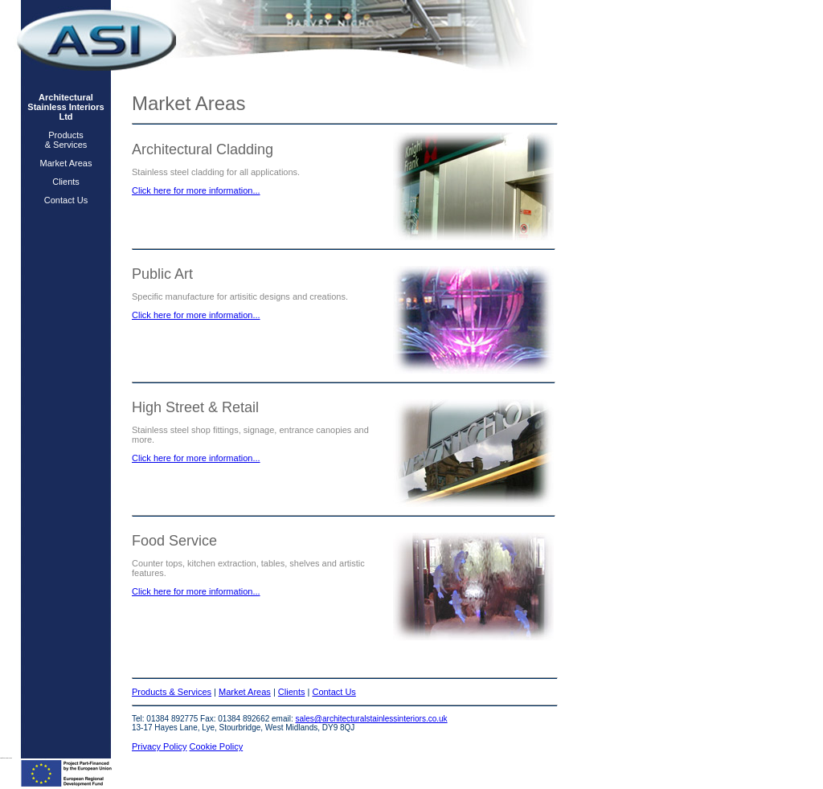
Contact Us (66, 200)
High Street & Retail (195, 407)
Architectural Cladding (202, 149)
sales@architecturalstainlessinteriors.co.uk (372, 718)
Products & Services (66, 139)
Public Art (162, 274)
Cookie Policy (217, 746)
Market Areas (66, 163)
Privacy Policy (159, 746)
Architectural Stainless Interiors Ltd (65, 106)
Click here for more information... (196, 190)
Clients (66, 181)
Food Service (174, 541)
